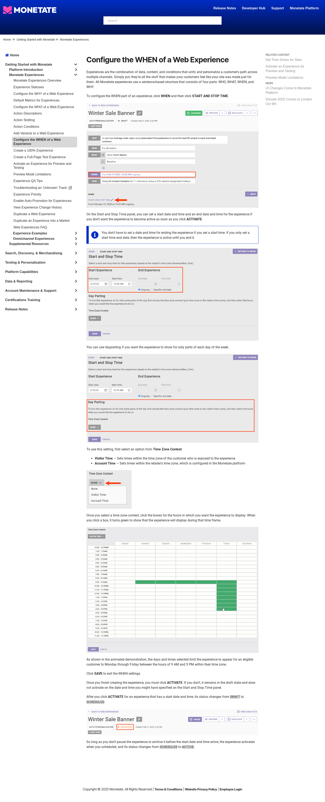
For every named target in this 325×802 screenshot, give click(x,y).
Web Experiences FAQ (30, 227)
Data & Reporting (18, 281)
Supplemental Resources (29, 244)
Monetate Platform (304, 8)
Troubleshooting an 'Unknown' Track (42, 187)
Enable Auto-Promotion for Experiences (42, 201)
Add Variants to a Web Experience (38, 133)
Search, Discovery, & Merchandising (33, 253)
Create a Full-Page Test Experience (39, 157)
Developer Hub (253, 8)
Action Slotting (24, 120)
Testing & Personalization (25, 262)
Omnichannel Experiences (34, 238)
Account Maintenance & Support (30, 290)
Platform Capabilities (21, 272)
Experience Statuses (28, 87)
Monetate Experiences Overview (37, 80)
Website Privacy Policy (201, 789)
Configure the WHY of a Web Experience (43, 93)
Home (7, 39)
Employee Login (230, 789)
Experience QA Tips (28, 181)
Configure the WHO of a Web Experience (43, 107)
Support (277, 8)
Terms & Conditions (168, 789)
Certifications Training (22, 300)
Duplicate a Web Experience (34, 214)
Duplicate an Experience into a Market (41, 220)
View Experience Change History (37, 207)
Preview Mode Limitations (32, 174)
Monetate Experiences (74, 39)
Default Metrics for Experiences (36, 100)
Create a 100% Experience (33, 150)
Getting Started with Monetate (36, 39)
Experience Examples (30, 233)
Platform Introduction (26, 69)
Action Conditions (26, 126)
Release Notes (225, 8)
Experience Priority (27, 194)
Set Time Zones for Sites (284, 60)
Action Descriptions (27, 113)
